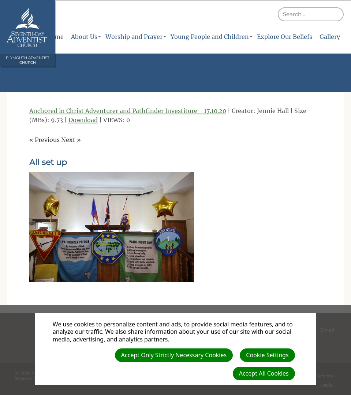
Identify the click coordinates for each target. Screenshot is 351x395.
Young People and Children (210, 36)
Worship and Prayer (134, 36)
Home (55, 36)
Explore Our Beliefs (284, 36)
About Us (84, 36)
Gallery (330, 36)
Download (83, 120)
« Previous (44, 139)
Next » (71, 139)
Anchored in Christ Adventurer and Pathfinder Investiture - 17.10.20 (127, 110)
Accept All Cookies (264, 373)
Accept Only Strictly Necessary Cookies (174, 355)
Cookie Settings (267, 355)
